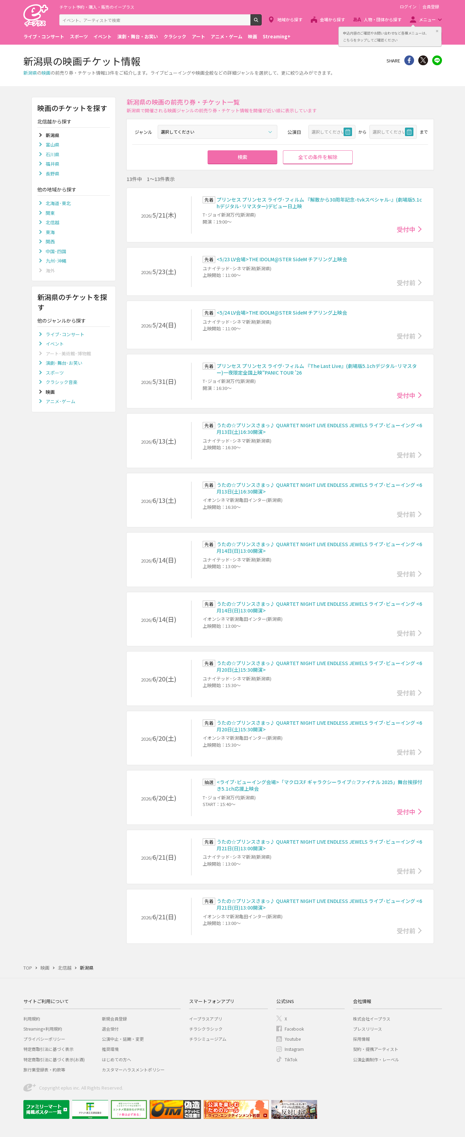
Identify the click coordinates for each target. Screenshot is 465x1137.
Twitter (423, 60)
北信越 (52, 222)
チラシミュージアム (207, 1039)
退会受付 (110, 1029)
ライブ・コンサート (43, 36)
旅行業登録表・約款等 (44, 1069)
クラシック (175, 36)
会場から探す (332, 19)
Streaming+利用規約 (42, 1029)
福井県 (52, 163)
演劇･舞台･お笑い (64, 363)
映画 (252, 36)
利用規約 (31, 1019)
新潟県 (30, 72)
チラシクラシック (206, 1029)
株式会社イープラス (371, 1019)
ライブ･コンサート (65, 334)
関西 (50, 241)
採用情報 (361, 1039)
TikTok (291, 1059)
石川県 (52, 154)
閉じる (437, 31)
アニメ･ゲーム (60, 401)
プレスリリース (367, 1029)
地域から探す (289, 19)
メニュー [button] (427, 19)
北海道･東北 (58, 203)
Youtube (293, 1039)
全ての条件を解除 (317, 156)
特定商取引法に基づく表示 (48, 1049)
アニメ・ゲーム (226, 36)
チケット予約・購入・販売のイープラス (96, 7)
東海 (50, 232)
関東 (50, 213)
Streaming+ (277, 36)
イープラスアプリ (205, 1019)
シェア (409, 60)
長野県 (52, 173)
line (437, 60)
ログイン (408, 6)
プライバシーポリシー (44, 1039)
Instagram (294, 1049)
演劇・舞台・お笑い (137, 36)
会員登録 (430, 6)
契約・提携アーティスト (375, 1049)
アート (198, 36)
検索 (261, 22)
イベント (102, 36)
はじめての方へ (116, 1059)
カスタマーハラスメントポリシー (133, 1069)
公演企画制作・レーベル (376, 1059)
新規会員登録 (114, 1019)
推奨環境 (110, 1049)
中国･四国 (56, 251)
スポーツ (79, 36)
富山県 (52, 144)
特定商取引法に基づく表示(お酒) (54, 1059)
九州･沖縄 (56, 260)
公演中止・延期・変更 (123, 1039)
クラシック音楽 (61, 382)
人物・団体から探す (383, 19)
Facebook (294, 1029)
